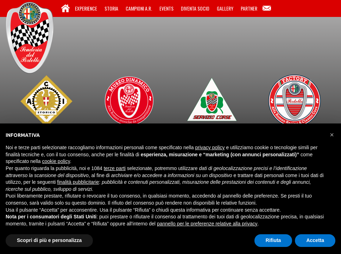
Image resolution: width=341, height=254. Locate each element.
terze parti (115, 168)
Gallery (225, 8)
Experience (86, 8)
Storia (111, 8)
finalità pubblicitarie (78, 182)
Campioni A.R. (139, 8)
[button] (331, 134)
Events (166, 8)
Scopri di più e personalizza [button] (49, 240)
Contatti (266, 8)
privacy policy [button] (210, 147)
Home (65, 8)
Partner (249, 8)
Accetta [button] (315, 240)
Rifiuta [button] (273, 240)
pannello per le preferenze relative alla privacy (207, 223)
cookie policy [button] (56, 161)
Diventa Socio (195, 8)
